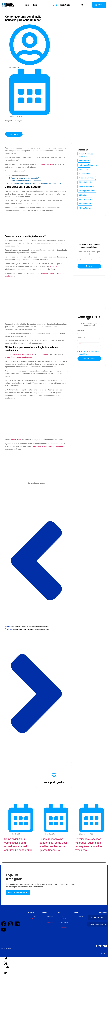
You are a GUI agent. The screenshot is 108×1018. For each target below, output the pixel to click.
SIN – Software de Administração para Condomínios (27, 355)
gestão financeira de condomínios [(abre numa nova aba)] (18, 358)
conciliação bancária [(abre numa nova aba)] (44, 165)
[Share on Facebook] (6, 961)
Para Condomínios (64, 923)
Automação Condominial (88, 166)
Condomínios (84, 170)
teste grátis (16, 440)
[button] (81, 5)
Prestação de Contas (87, 191)
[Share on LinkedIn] (6, 975)
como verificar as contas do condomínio (48, 447)
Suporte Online (81, 917)
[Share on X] (6, 965)
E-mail (79, 346)
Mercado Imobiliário (86, 183)
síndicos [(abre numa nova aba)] (53, 267)
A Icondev (34, 917)
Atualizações (84, 161)
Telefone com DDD (81, 338)
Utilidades (83, 196)
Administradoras (50, 917)
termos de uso (88, 355)
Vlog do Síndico (85, 204)
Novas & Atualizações (87, 187)
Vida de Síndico (85, 200)
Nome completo (81, 331)
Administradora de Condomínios (85, 155)
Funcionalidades (85, 174)
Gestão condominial (86, 178)
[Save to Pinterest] (7, 969)
